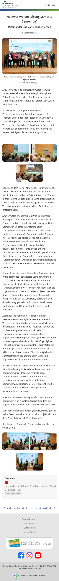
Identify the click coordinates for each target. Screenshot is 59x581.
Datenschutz (29, 527)
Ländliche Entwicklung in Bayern (32, 575)
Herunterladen (13, 493)
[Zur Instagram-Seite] (29, 555)
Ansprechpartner (29, 519)
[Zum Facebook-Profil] (21, 555)
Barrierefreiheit (29, 532)
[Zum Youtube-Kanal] (38, 555)
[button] (53, 5)
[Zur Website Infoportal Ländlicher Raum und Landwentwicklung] (29, 543)
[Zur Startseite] (10, 5)
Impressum (29, 523)
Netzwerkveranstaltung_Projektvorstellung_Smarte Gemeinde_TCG (31, 488)
